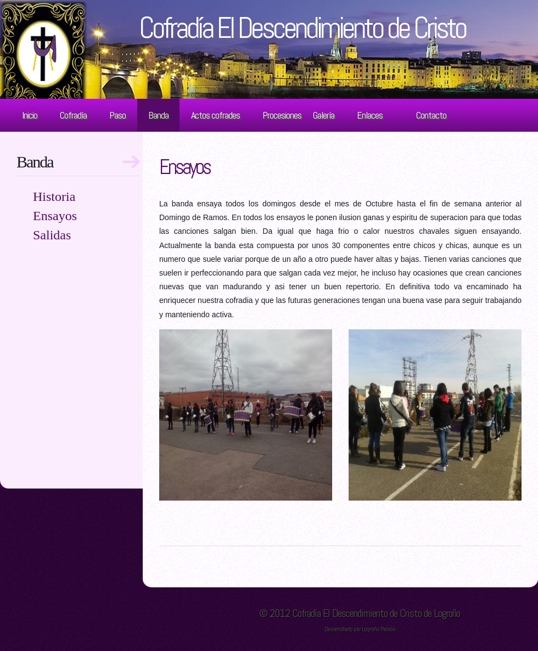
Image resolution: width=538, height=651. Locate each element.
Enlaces (370, 115)
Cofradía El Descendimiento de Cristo (302, 27)
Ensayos (184, 167)
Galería (323, 115)
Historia (54, 196)
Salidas (52, 235)
